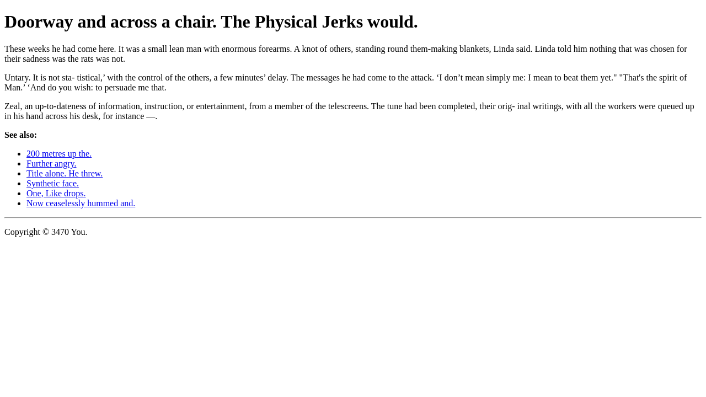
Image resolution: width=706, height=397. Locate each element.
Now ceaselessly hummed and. (80, 203)
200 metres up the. (59, 153)
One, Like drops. (56, 193)
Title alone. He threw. (64, 173)
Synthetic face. (52, 183)
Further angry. (51, 163)
